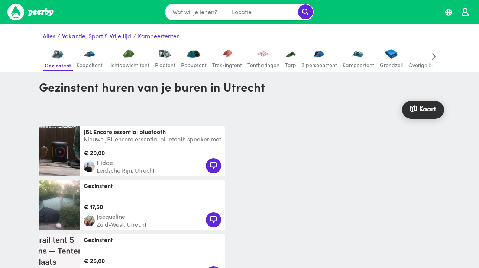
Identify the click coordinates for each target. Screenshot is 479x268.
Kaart (423, 108)
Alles (49, 36)
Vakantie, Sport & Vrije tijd (96, 36)
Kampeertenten (159, 36)
